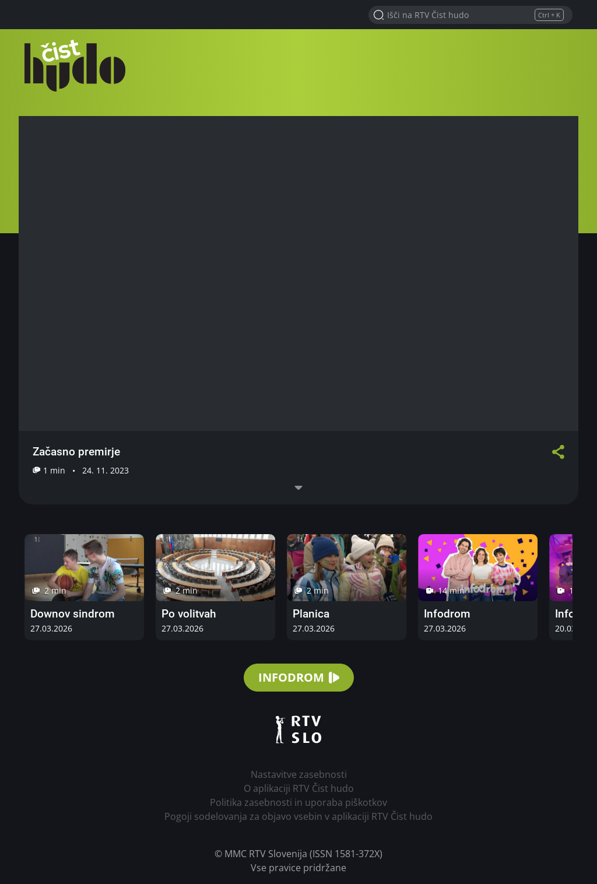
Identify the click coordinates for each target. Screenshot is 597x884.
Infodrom (447, 613)
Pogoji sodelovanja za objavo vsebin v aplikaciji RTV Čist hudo (298, 816)
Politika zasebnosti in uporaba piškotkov (298, 802)
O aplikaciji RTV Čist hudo (299, 788)
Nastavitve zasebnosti (299, 774)
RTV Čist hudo (76, 65)
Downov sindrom (72, 613)
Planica (311, 613)
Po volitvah (188, 613)
